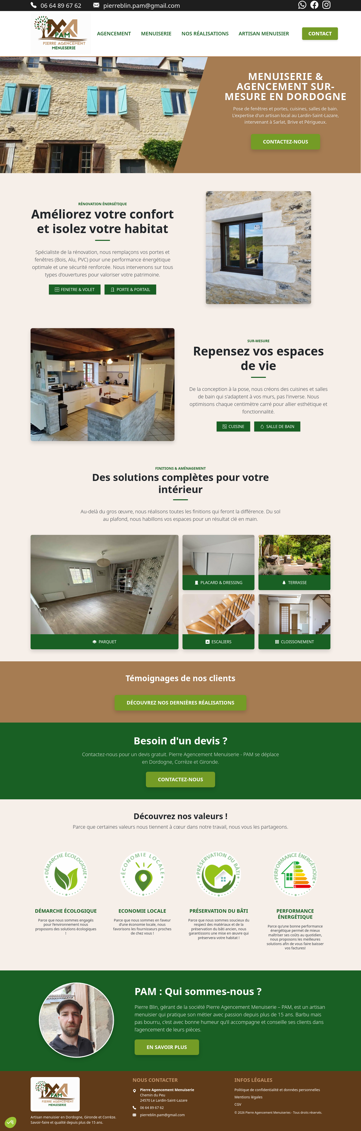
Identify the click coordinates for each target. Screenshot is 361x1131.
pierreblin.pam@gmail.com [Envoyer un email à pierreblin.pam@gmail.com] (136, 5)
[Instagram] (326, 5)
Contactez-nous (285, 141)
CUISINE (233, 426)
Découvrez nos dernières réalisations (180, 702)
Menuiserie (156, 33)
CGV (237, 1104)
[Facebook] (314, 5)
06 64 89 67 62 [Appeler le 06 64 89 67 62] (56, 5)
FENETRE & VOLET (75, 289)
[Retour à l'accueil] (61, 33)
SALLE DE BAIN (277, 426)
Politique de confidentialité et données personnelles (277, 1089)
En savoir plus (167, 1047)
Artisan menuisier (264, 33)
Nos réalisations (205, 33)
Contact (320, 33)
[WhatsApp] (302, 5)
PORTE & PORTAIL (130, 289)
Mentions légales (248, 1097)
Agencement (114, 33)
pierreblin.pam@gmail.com (162, 1114)
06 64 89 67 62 (152, 1107)
